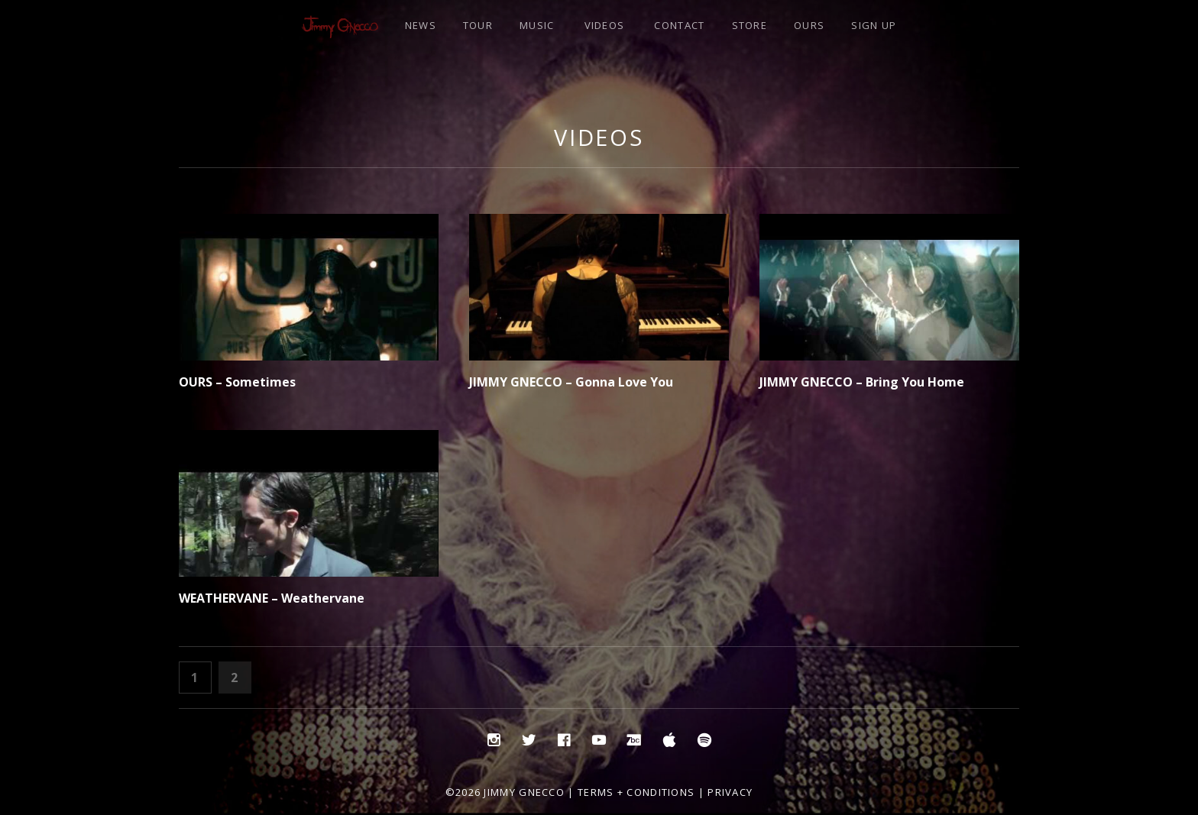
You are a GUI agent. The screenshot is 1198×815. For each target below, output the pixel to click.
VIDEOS (604, 25)
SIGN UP (873, 25)
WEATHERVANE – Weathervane (271, 598)
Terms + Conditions (636, 792)
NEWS (420, 25)
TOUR (478, 25)
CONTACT (679, 25)
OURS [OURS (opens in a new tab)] (809, 25)
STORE (750, 25)
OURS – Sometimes (237, 382)
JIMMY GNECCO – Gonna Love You (571, 382)
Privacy (730, 792)
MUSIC (537, 25)
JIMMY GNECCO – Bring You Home (861, 382)
